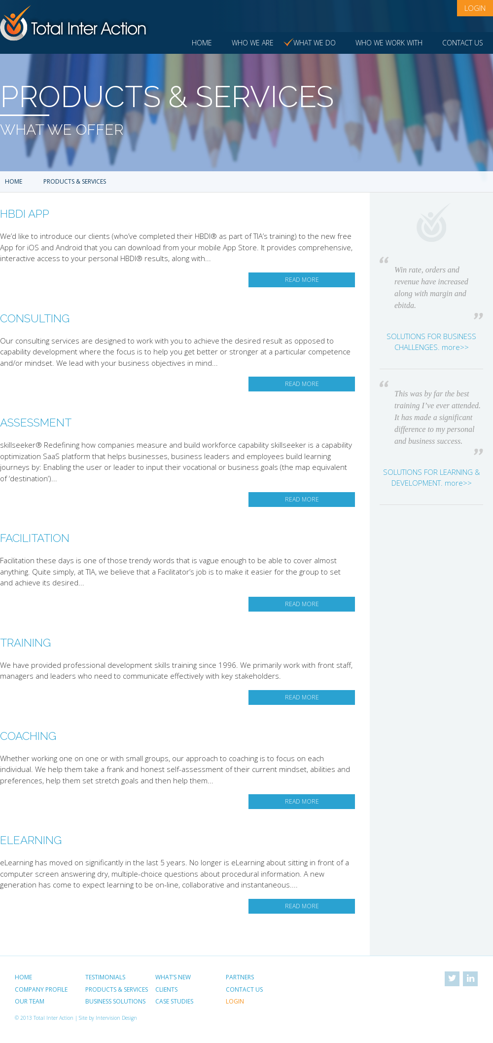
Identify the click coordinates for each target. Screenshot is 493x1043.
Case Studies (174, 1001)
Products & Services (116, 989)
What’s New (173, 977)
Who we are (253, 42)
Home (202, 42)
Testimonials (105, 977)
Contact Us (462, 42)
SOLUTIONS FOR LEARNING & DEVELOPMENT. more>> (431, 477)
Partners (240, 977)
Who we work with (389, 42)
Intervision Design (116, 1017)
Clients (166, 989)
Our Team (29, 1001)
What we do (314, 42)
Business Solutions (115, 1001)
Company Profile (41, 989)
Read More (302, 279)
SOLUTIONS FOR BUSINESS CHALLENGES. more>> (431, 341)
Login (475, 8)
